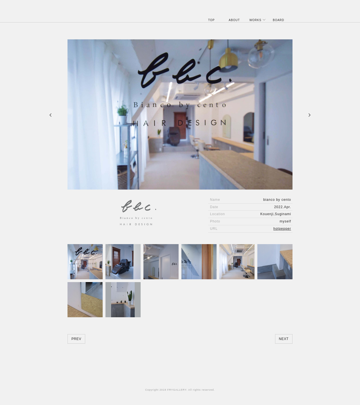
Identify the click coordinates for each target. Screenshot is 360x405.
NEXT (284, 339)
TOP (211, 20)
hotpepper (282, 229)
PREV (76, 339)
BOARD (278, 20)
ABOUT (234, 20)
